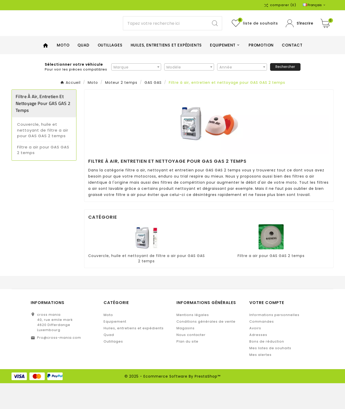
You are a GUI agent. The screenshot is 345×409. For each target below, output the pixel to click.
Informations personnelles (274, 340)
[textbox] (136, 92)
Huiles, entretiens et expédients (134, 354)
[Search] (215, 36)
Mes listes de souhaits (270, 373)
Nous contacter (191, 360)
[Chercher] (165, 36)
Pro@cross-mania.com (59, 363)
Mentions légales (192, 340)
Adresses (258, 360)
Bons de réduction (266, 367)
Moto (108, 340)
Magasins (185, 354)
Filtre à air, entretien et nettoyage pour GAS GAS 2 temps (43, 129)
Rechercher (285, 92)
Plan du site (187, 367)
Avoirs (255, 354)
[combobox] (136, 92)
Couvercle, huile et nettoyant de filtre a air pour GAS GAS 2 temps (42, 155)
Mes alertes (260, 380)
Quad (109, 360)
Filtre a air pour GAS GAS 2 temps (43, 175)
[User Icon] (299, 36)
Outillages (113, 367)
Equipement (115, 347)
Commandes (261, 347)
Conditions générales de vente (206, 347)
